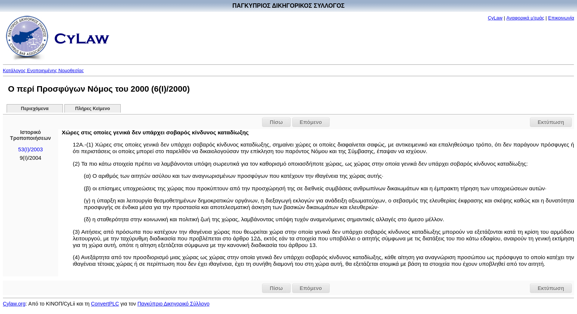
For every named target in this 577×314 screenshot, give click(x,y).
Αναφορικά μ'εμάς (525, 18)
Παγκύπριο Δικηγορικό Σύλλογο (173, 304)
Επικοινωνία (561, 18)
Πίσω (276, 122)
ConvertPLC (105, 304)
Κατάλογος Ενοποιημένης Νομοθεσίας (43, 70)
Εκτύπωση (551, 122)
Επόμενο (311, 122)
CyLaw (495, 18)
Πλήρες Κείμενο (92, 108)
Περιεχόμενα (35, 108)
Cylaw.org (14, 304)
